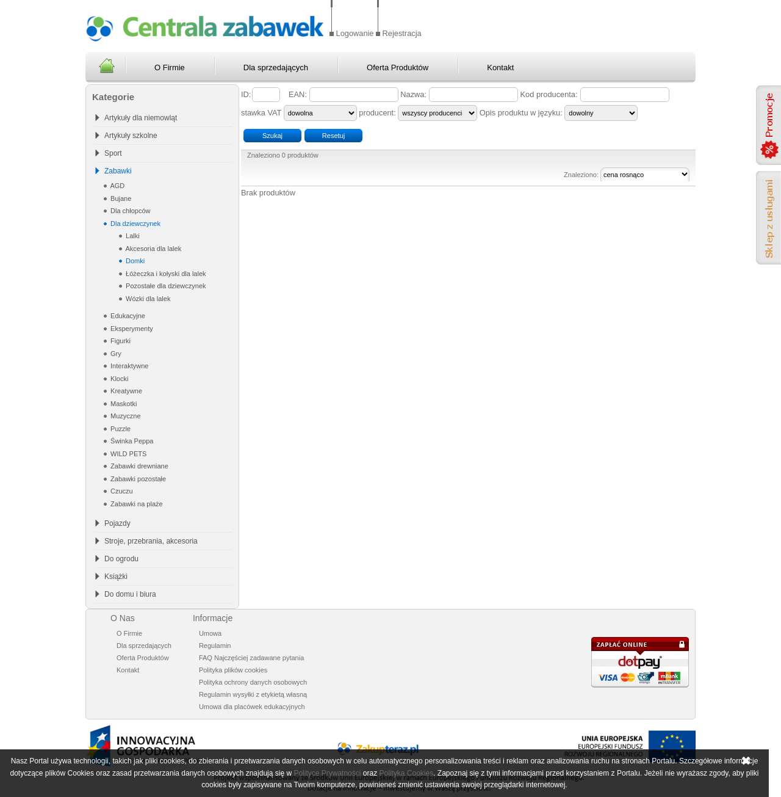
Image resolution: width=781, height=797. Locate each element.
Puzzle (120, 428)
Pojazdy (117, 523)
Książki (116, 576)
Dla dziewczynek (134, 223)
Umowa (210, 633)
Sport (113, 153)
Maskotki (123, 403)
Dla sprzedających (275, 67)
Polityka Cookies (406, 773)
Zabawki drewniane (138, 466)
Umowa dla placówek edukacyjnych (252, 706)
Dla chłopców (129, 210)
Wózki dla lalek (147, 298)
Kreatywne (125, 391)
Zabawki (118, 171)
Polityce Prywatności (327, 773)
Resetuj (333, 135)
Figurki (120, 340)
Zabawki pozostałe (137, 478)
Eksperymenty (131, 328)
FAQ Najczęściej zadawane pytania (251, 657)
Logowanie (355, 33)
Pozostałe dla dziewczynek (165, 285)
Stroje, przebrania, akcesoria (151, 541)
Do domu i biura (130, 594)
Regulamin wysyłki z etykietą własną (253, 694)
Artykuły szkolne (130, 135)
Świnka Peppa (131, 441)
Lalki (132, 235)
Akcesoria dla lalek (152, 248)
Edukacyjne (127, 315)
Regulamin (215, 645)
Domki (134, 260)
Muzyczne (125, 416)
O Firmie (169, 67)
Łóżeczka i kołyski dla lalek (165, 273)
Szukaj (272, 135)
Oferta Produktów (397, 67)
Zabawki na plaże (136, 504)
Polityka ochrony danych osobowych (253, 682)
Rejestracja (402, 33)
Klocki (118, 378)
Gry (115, 353)
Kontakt (500, 67)
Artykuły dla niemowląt (140, 118)
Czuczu (121, 491)
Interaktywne (128, 365)
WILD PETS (127, 453)
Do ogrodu (121, 559)
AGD (116, 185)
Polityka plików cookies (233, 670)
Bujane (120, 198)
